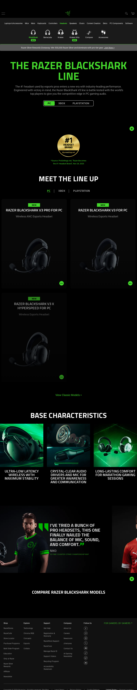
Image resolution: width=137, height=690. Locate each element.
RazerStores (8, 628)
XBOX (61, 103)
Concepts (27, 638)
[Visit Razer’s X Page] (86, 643)
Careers (67, 633)
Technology (28, 628)
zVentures (68, 643)
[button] (3, 13)
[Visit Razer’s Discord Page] (86, 663)
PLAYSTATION (81, 103)
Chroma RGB (29, 633)
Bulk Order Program (11, 649)
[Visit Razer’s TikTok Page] (86, 653)
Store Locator (9, 638)
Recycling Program (51, 661)
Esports (27, 643)
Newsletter (8, 677)
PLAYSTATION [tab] (81, 191)
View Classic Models (68, 395)
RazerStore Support (51, 641)
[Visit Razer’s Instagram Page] (86, 633)
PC (49, 103)
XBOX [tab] (61, 191)
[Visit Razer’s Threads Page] (86, 638)
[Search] (126, 13)
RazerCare (48, 646)
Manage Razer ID (50, 651)
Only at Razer (9, 659)
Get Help (47, 628)
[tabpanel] (68, 299)
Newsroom (68, 638)
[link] (67, 13)
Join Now (109, 48)
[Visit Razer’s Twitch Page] (86, 658)
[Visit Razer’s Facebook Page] (86, 628)
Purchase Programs (12, 643)
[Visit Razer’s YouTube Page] (86, 648)
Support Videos (50, 656)
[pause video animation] (133, 128)
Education (8, 654)
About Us (67, 628)
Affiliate (7, 671)
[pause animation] (132, 579)
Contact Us (68, 649)
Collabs (27, 649)
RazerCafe (8, 633)
